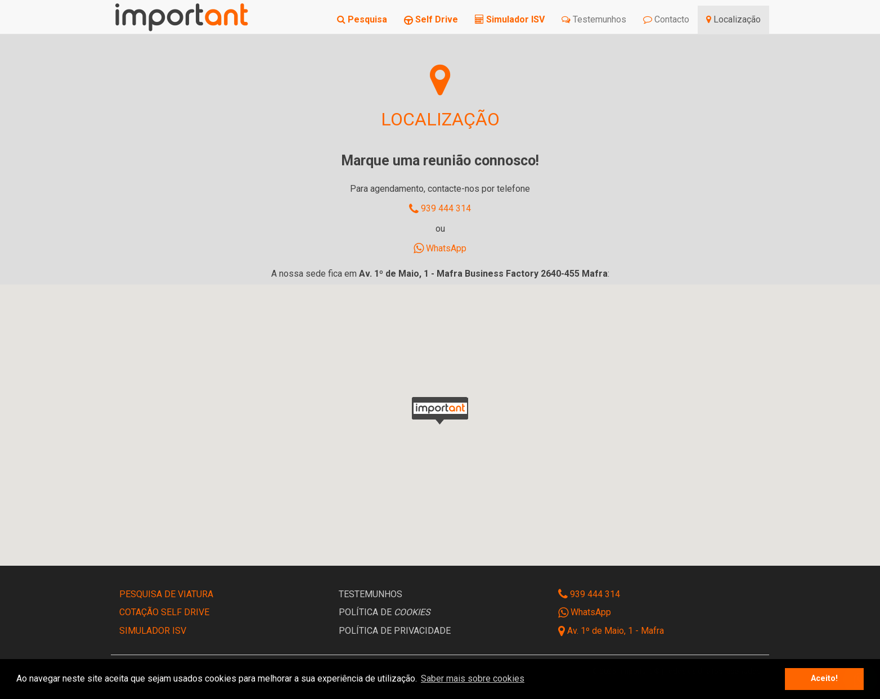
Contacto (666, 19)
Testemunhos (594, 19)
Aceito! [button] (824, 678)
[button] (440, 410)
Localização (733, 19)
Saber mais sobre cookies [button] (472, 678)
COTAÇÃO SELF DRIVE (164, 612)
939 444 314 (440, 208)
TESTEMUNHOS (370, 594)
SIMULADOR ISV (152, 630)
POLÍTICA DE (384, 612)
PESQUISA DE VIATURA (166, 594)
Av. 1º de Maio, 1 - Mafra (615, 630)
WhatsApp (440, 248)
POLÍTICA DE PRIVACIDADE (395, 630)
